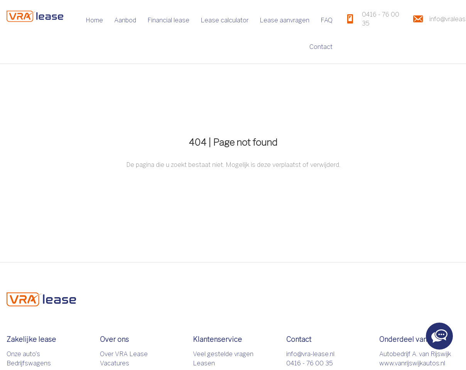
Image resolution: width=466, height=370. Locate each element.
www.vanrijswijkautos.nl (412, 363)
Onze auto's (23, 354)
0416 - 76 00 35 (309, 363)
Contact (321, 46)
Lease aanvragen (284, 20)
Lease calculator (224, 20)
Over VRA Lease (124, 354)
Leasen (204, 363)
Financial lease (168, 20)
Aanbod (125, 20)
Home (94, 20)
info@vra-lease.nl (310, 354)
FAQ (327, 20)
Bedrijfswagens (29, 363)
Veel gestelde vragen (223, 354)
